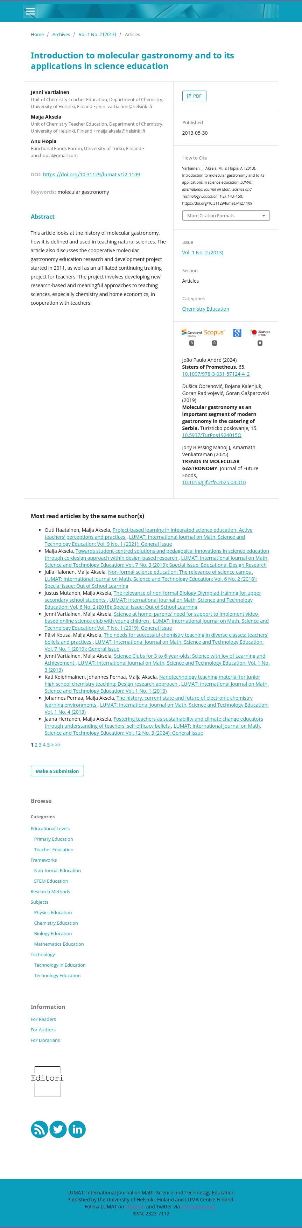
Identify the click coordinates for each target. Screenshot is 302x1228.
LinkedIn (135, 1206)
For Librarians (45, 1040)
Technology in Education (60, 965)
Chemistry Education (206, 308)
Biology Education (53, 933)
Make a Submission (57, 771)
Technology (43, 954)
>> (58, 744)
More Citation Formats (210, 215)
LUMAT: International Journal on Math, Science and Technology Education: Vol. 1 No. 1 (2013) (157, 687)
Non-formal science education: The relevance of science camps (180, 572)
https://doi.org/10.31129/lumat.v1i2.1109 (91, 174)
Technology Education (57, 975)
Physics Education (53, 912)
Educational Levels (50, 828)
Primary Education (53, 839)
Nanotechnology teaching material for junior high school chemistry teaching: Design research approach (152, 680)
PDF (197, 96)
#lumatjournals (198, 1206)
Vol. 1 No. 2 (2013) (97, 34)
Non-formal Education (57, 870)
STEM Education (51, 881)
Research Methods (50, 891)
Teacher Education (53, 849)
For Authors (43, 1029)
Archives (61, 34)
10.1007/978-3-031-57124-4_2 (216, 373)
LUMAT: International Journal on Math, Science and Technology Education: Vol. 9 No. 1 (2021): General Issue (145, 540)
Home (37, 34)
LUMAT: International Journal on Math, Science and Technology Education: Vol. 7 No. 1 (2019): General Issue (157, 624)
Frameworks (44, 860)
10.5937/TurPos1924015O (211, 435)
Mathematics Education (59, 944)
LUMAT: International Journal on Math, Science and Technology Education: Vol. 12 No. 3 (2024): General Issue (153, 729)
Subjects (40, 902)
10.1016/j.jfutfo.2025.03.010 (214, 482)
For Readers (43, 1019)
